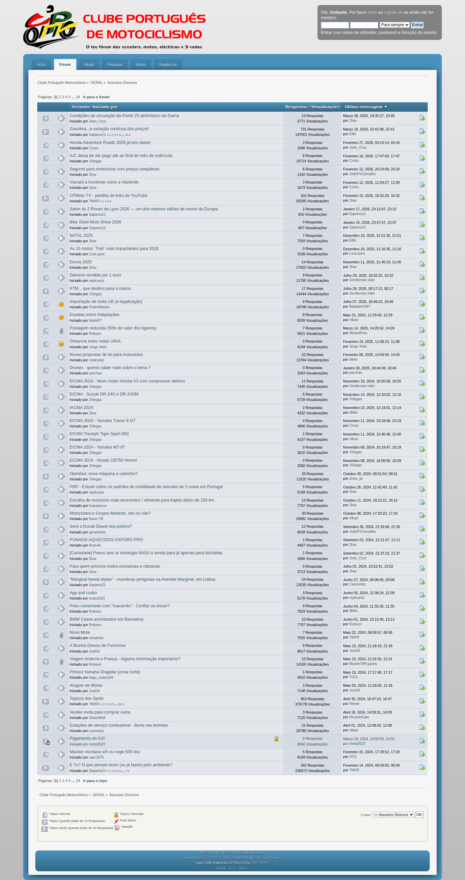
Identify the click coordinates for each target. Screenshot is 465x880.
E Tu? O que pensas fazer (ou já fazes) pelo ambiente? (121, 765)
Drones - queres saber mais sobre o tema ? (110, 367)
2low (353, 120)
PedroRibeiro (99, 307)
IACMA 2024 (81, 407)
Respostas (296, 106)
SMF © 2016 (228, 853)
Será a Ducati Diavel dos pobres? (101, 526)
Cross (93, 148)
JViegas (95, 161)
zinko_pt (356, 478)
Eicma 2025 (81, 262)
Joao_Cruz (97, 121)
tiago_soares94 (101, 677)
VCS (353, 757)
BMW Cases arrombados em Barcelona (106, 619)
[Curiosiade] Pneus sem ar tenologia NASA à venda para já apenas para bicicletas (146, 553)
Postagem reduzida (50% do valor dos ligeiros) (113, 328)
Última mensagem (366, 106)
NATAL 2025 (81, 235)
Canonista (357, 584)
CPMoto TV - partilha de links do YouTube (108, 195)
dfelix (353, 359)
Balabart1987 (360, 306)
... (74, 97)
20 (120, 704)
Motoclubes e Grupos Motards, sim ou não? (110, 513)
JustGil (94, 651)
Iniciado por (105, 106)
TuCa (353, 677)
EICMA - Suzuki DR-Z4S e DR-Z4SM (104, 394)
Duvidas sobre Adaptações (94, 314)
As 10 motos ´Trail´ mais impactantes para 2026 (114, 248)
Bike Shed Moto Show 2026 (95, 222)
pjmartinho (97, 532)
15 (126, 135)
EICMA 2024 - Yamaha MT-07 (97, 447)
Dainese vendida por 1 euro (95, 275)
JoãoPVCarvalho (362, 174)
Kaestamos (98, 506)
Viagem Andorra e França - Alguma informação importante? (125, 659)
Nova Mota (80, 632)
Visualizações (325, 106)
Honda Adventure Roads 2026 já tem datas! (110, 142)
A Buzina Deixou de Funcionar (98, 645)
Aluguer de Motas (86, 685)
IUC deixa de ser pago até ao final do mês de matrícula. (121, 155)
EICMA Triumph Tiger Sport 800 (99, 433)
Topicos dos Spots (86, 698)
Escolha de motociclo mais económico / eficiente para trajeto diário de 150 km (142, 500)
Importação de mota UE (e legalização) (106, 301)
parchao (95, 373)
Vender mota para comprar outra (100, 712)
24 (78, 97)
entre (372, 12)
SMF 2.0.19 (207, 853)
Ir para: (366, 815)
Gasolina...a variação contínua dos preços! (109, 128)
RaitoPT (95, 320)
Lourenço (96, 731)
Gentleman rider (362, 280)
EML (353, 134)
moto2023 (97, 598)
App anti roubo (83, 592)
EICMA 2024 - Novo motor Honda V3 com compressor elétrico (127, 381)
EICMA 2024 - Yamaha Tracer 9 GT (102, 420)
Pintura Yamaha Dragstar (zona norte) (105, 672)
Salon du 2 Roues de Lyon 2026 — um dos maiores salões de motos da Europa (144, 209)
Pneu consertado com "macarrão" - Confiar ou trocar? (119, 606)
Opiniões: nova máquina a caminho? (103, 473)
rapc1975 (96, 757)
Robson (95, 333)
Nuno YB (96, 519)
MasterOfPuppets (363, 664)
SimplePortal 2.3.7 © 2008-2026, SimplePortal (216, 858)
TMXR (94, 201)
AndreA (94, 545)
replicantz (96, 280)
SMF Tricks (259, 863)
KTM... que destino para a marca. (101, 288)
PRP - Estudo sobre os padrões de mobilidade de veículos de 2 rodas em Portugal (146, 486)
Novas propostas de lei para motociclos (106, 354)
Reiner (354, 704)
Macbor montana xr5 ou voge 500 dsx (105, 751)
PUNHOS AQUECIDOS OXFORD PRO (106, 539)
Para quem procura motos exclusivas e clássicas (115, 566)
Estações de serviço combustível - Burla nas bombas (119, 725)
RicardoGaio (359, 717)
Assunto (80, 106)
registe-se (393, 12)
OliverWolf (97, 718)
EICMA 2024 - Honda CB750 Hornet (103, 460)
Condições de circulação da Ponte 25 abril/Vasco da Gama (124, 115)
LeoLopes (97, 254)
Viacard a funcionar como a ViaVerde (104, 182)
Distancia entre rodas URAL (96, 341)
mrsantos (96, 638)
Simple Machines (252, 853)
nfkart (353, 320)
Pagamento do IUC (87, 738)
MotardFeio (358, 333)
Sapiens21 (97, 135)
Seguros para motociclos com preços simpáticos (115, 169)
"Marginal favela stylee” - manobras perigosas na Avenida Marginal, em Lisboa (142, 579)
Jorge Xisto (98, 347)
